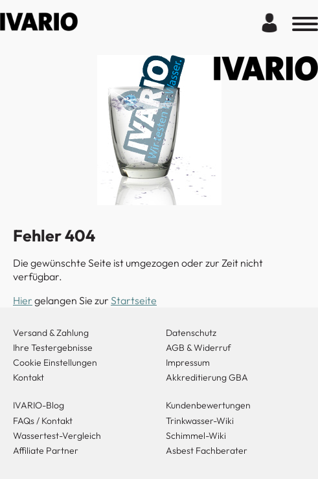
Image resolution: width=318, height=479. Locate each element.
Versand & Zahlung (51, 333)
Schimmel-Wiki (196, 435)
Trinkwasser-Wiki (200, 421)
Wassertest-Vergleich (57, 435)
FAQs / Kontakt (43, 421)
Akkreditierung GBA (207, 377)
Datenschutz (191, 333)
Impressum (188, 362)
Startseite (134, 300)
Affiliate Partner (45, 450)
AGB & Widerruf (198, 347)
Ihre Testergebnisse (53, 347)
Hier (22, 300)
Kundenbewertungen (208, 405)
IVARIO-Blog (38, 405)
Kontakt (28, 377)
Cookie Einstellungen (55, 362)
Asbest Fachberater (206, 450)
